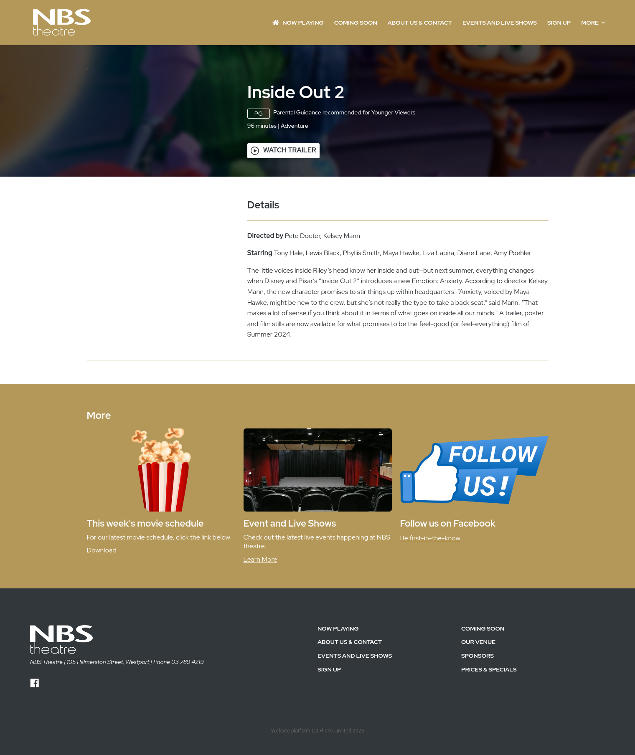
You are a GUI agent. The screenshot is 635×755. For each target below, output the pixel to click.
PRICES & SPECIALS (489, 721)
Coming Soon (355, 22)
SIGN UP (559, 22)
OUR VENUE (478, 693)
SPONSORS (477, 707)
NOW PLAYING (298, 22)
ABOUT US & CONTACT (420, 22)
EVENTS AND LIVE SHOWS (499, 22)
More (593, 22)
